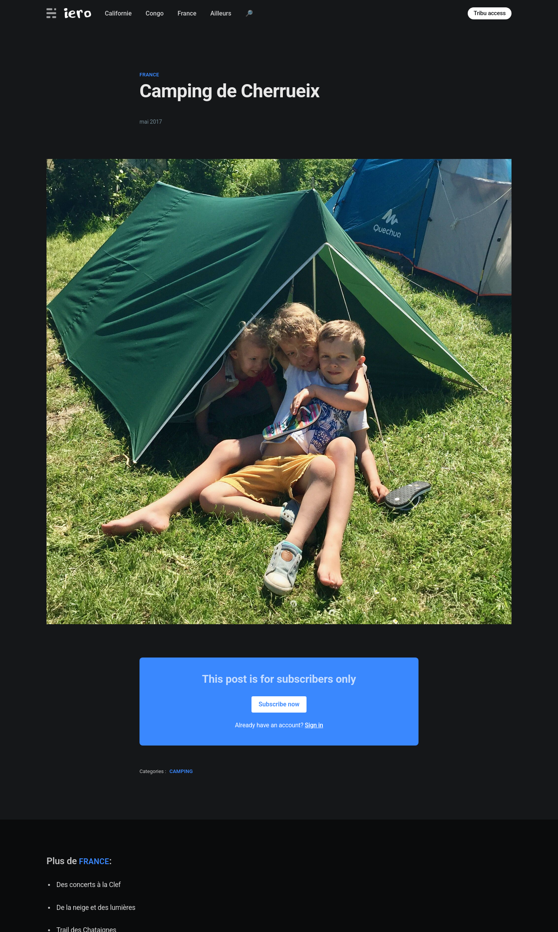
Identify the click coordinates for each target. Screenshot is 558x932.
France (186, 13)
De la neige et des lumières (96, 907)
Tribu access (490, 13)
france (149, 75)
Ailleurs (220, 13)
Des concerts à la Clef (89, 885)
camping (181, 771)
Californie (118, 13)
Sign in (314, 725)
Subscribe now (279, 704)
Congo (155, 13)
